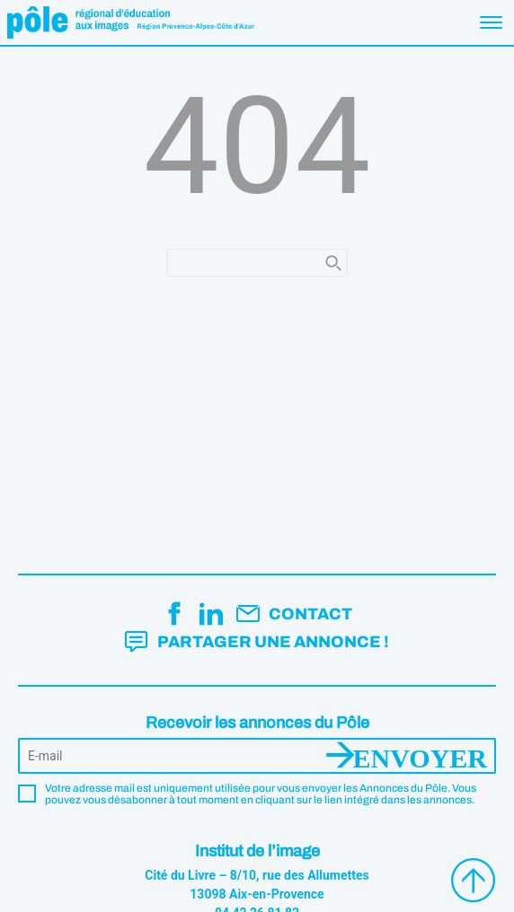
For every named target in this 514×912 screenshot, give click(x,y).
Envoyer (420, 755)
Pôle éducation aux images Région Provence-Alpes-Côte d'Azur (130, 22)
